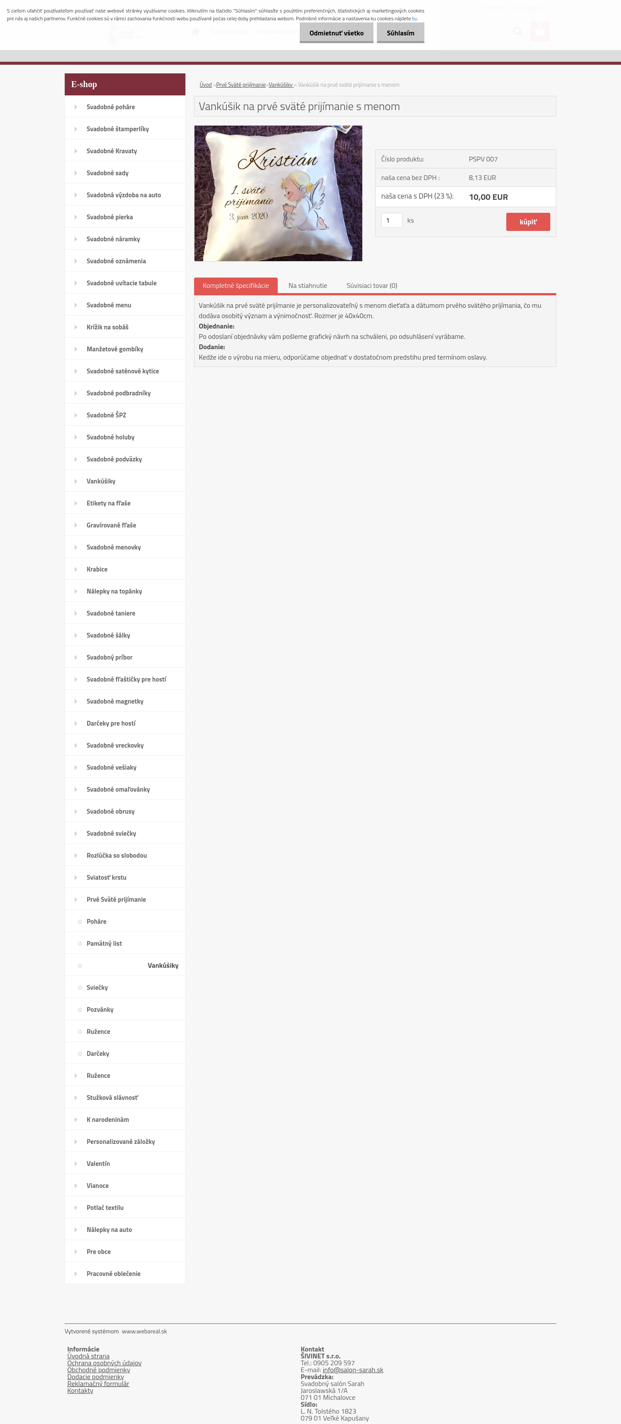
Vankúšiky (101, 481)
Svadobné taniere (111, 613)
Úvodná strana (88, 1356)
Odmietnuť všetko (334, 33)
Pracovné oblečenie (114, 1274)
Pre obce (99, 1252)
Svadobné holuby (111, 437)
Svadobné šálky (108, 635)
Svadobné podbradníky (119, 393)
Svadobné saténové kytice (123, 371)
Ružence (98, 1031)
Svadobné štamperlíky (118, 129)
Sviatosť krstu (106, 877)
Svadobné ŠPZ (106, 415)
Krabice (97, 569)
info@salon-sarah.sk (353, 1369)
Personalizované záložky (121, 1141)
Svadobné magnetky (115, 701)
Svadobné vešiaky (112, 767)
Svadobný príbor (109, 657)
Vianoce (98, 1185)
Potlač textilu (105, 1207)
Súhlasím (400, 33)
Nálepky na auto (109, 1230)
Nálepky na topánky (114, 591)
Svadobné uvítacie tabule (122, 283)
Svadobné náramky (113, 239)
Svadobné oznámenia (116, 261)
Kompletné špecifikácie (236, 285)
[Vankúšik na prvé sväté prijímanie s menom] (278, 129)
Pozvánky (100, 1009)
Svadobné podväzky (114, 459)
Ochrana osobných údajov (104, 1363)
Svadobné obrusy (111, 811)
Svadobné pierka (110, 217)
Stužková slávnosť (112, 1097)
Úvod (206, 84)
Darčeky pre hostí (111, 723)
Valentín (98, 1163)
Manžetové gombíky (115, 349)
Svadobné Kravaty (112, 151)
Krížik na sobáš (108, 327)
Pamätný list (104, 943)
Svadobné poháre (111, 107)
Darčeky (98, 1053)
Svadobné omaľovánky (118, 789)
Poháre (97, 921)
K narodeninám (108, 1119)
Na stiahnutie (308, 285)
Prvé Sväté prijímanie (116, 899)
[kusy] (392, 220)
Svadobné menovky (114, 547)
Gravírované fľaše (111, 525)
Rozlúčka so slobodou (117, 855)
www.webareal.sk (144, 1331)
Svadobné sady (108, 173)
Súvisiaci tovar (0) (372, 285)
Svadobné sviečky (111, 833)
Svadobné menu (109, 305)
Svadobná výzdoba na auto (124, 195)
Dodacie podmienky (95, 1376)
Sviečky (97, 987)
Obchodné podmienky (98, 1369)
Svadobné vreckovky (115, 745)
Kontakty (80, 1390)
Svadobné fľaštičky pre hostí (126, 679)
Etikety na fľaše (109, 503)
